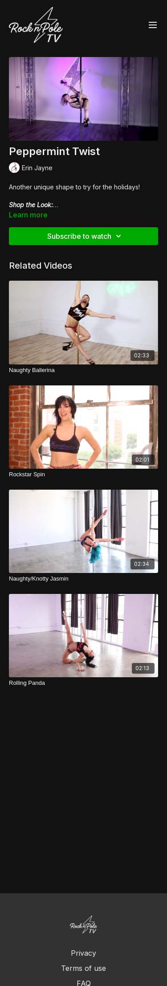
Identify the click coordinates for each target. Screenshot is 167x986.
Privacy (83, 953)
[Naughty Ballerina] (83, 370)
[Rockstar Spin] (83, 474)
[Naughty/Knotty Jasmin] (83, 578)
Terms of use (83, 968)
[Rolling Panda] (83, 683)
